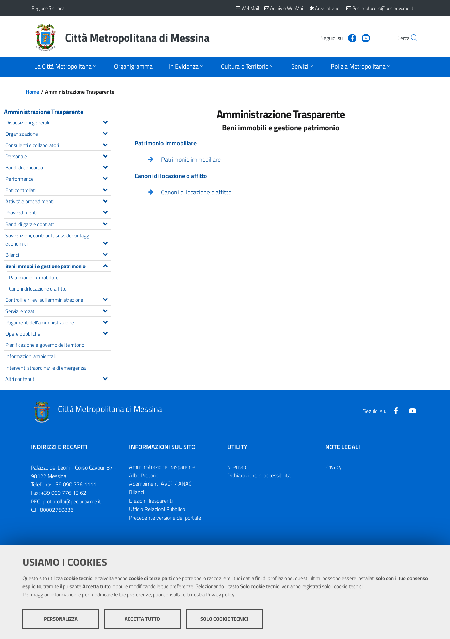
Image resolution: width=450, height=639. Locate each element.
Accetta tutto (142, 619)
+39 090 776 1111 (74, 484)
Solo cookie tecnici (224, 619)
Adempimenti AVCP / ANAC (160, 483)
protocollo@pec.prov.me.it (72, 501)
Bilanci (136, 492)
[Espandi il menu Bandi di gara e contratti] (105, 223)
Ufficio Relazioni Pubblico (157, 509)
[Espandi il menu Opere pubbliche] (105, 332)
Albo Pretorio (143, 475)
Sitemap (236, 467)
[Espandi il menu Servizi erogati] (105, 310)
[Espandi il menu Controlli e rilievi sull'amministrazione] (105, 299)
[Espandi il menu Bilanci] (105, 254)
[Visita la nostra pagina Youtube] (350, 37)
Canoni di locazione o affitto (196, 192)
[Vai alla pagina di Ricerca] (410, 38)
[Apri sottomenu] (66, 67)
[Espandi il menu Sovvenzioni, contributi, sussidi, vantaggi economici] (105, 242)
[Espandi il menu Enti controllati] (105, 189)
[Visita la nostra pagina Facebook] (336, 37)
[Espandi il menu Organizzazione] (105, 133)
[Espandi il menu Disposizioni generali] (105, 121)
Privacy (333, 467)
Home (32, 92)
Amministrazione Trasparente (43, 111)
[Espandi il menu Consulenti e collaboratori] (105, 144)
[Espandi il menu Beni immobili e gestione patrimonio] (105, 265)
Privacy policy (220, 594)
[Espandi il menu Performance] (105, 178)
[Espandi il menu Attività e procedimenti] (105, 200)
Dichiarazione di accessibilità (259, 475)
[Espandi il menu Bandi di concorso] (105, 166)
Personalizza (61, 619)
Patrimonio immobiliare (191, 159)
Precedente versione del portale (165, 518)
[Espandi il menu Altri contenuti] (105, 378)
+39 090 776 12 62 (63, 493)
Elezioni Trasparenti (151, 500)
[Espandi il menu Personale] (105, 155)
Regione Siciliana (48, 8)
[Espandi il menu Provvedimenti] (105, 211)
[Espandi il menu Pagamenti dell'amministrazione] (105, 321)
